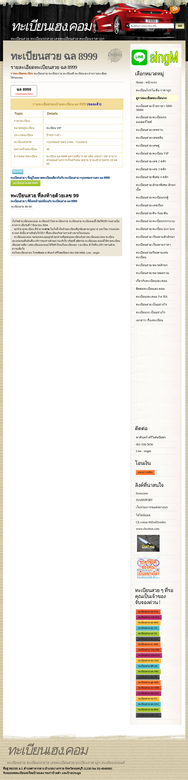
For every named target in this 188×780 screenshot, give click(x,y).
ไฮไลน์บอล (143, 515)
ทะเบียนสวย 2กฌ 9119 (149, 655)
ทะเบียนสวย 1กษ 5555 (148, 617)
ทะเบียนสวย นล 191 (147, 633)
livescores (142, 493)
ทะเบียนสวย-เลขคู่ (147, 145)
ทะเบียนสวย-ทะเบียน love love (155, 229)
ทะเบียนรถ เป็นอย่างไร (150, 312)
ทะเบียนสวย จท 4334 (148, 611)
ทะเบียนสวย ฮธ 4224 (148, 639)
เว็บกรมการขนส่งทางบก (152, 507)
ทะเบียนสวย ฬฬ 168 (147, 666)
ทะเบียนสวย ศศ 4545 (25, 182)
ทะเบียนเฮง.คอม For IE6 (151, 296)
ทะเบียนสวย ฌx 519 (147, 628)
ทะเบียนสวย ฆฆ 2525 (148, 693)
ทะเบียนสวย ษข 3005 (148, 671)
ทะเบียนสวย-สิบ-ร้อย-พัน (152, 213)
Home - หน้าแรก (146, 82)
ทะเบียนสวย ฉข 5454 (148, 704)
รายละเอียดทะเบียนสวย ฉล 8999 (44, 67)
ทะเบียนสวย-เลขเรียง (149, 205)
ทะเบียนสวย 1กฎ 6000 (148, 649)
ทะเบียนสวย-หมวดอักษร (152, 265)
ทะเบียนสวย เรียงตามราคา (153, 244)
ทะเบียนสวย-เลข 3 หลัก (151, 169)
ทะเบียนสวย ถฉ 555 (147, 698)
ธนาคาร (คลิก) (145, 472)
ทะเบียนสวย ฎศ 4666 (148, 682)
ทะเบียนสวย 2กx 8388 (148, 687)
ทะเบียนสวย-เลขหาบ (149, 129)
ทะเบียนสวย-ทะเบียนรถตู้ (152, 197)
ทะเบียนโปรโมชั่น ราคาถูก (153, 90)
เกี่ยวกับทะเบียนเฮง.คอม (151, 280)
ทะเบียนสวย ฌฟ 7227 (148, 715)
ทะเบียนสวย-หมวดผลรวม (152, 273)
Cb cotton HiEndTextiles (151, 522)
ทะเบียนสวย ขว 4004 (148, 644)
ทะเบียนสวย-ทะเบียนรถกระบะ (155, 221)
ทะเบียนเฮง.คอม (50, 26)
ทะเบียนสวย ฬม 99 (21, 206)
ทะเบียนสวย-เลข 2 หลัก (151, 161)
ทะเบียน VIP (53, 128)
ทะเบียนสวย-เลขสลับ (149, 137)
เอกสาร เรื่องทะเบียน (149, 320)
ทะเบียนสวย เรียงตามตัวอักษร (155, 236)
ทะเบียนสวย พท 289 (147, 677)
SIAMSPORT (144, 500)
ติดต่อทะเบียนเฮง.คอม (150, 288)
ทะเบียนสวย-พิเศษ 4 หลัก (152, 177)
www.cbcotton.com (147, 528)
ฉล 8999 (24, 89)
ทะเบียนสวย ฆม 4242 (148, 660)
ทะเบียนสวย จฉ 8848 (148, 709)
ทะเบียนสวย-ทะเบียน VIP (152, 153)
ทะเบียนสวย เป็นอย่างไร (151, 304)
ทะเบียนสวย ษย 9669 (148, 622)
